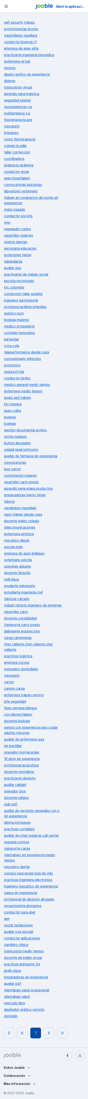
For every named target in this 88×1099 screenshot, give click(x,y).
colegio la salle (15, 145)
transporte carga (17, 848)
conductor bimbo (17, 378)
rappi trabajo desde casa (23, 514)
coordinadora (14, 158)
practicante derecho (20, 778)
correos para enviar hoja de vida (28, 873)
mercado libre (14, 1003)
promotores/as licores (21, 29)
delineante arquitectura (22, 631)
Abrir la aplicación (71, 6)
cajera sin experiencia (20, 892)
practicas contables (19, 829)
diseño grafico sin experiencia (27, 74)
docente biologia (17, 721)
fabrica (9, 501)
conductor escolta (18, 216)
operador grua (15, 791)
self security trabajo (19, 22)
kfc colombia (14, 287)
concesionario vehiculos (22, 358)
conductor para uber (19, 912)
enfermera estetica (19, 534)
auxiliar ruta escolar (18, 931)
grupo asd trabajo (17, 397)
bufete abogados (17, 443)
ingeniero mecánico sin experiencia (31, 886)
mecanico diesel (16, 540)
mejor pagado (14, 209)
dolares (9, 81)
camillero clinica (16, 944)
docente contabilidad (20, 618)
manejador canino (17, 229)
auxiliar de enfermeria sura (24, 739)
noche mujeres (15, 436)
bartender (11, 339)
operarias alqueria (17, 566)
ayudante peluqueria (19, 586)
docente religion (16, 797)
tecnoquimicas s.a (18, 106)
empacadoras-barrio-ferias (25, 495)
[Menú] (6, 6)
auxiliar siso (12, 268)
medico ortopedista (19, 326)
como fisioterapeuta (19, 139)
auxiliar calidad (15, 784)
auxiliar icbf (12, 983)
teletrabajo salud (17, 996)
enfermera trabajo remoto (24, 695)
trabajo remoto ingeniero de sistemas (33, 605)
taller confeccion (17, 152)
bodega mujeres (16, 319)
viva (7, 222)
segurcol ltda (14, 371)
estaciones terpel (17, 255)
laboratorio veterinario (21, 191)
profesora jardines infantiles (25, 307)
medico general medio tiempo (27, 384)
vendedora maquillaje (20, 508)
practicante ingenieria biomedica (29, 55)
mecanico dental (17, 867)
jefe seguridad (15, 701)
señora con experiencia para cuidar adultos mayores (31, 730)
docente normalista (19, 771)
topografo (12, 126)
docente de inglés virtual (23, 957)
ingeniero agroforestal (21, 300)
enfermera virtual (17, 61)
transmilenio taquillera (20, 35)
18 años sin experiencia (22, 758)
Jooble (29, 1093)
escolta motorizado (19, 281)
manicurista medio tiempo (24, 951)
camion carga (14, 688)
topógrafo (12, 675)
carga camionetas (18, 637)
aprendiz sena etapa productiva (28, 488)
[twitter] (80, 1055)
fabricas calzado (16, 598)
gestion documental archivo (25, 430)
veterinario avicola (18, 560)
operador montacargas (21, 752)
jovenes (10, 417)
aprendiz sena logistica (21, 94)
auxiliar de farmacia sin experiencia (30, 456)
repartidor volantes (18, 235)
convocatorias (15, 462)
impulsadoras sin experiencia (26, 977)
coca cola (11, 345)
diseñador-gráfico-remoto (24, 1009)
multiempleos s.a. (17, 113)
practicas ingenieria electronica (28, 879)
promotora (12, 365)
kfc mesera (13, 404)
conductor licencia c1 (20, 42)
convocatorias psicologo (23, 184)
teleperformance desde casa (26, 352)
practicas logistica (18, 656)
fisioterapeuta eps (18, 119)
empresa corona (16, 662)
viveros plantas (15, 242)
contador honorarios (19, 332)
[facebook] (67, 1055)
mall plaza (11, 579)
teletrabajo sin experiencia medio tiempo (29, 858)
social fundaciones (18, 925)
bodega (10, 423)
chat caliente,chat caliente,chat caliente (28, 647)
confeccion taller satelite (23, 294)
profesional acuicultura (21, 765)
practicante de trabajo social (26, 274)
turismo (10, 68)
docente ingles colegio (21, 521)
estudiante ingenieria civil (23, 592)
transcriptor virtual (18, 87)
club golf (10, 804)
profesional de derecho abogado (29, 899)
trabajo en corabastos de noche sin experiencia (31, 200)
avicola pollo (13, 547)
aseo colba (12, 410)
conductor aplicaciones (22, 938)
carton (9, 682)
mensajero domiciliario (21, 669)
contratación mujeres (20, 475)
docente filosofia (17, 573)
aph (7, 918)
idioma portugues (17, 822)
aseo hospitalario (17, 178)
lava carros (12, 469)
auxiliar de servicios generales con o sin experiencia (31, 813)
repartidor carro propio (21, 482)
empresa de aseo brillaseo (24, 553)
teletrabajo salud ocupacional (26, 990)
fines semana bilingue (20, 708)
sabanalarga (13, 261)
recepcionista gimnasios (22, 905)
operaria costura (16, 842)
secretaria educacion (20, 248)
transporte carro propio (22, 624)
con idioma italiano (18, 714)
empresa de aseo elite (21, 48)
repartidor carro (16, 611)
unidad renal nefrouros (21, 449)
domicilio (11, 1016)
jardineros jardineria (18, 165)
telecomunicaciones (19, 527)
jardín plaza (12, 970)
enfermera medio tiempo (23, 391)
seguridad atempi (17, 100)
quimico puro (14, 313)
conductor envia (16, 171)
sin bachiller (13, 745)
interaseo (11, 132)
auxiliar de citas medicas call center (31, 835)
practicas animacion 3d (22, 964)
